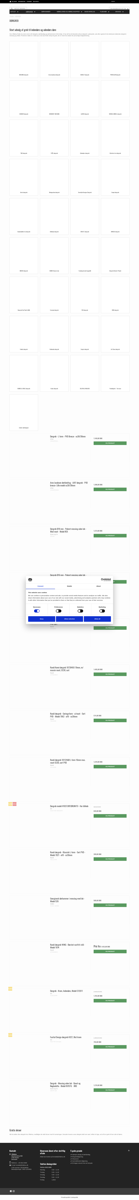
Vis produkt (110, 443)
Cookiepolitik (74, 1197)
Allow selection (69, 619)
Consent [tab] (40, 586)
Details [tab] (69, 586)
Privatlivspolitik (65, 1197)
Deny (41, 619)
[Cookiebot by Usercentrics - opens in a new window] (102, 579)
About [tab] (98, 586)
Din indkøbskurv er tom (119, 8)
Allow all (97, 619)
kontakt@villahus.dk (22, 1165)
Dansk (112, 1)
